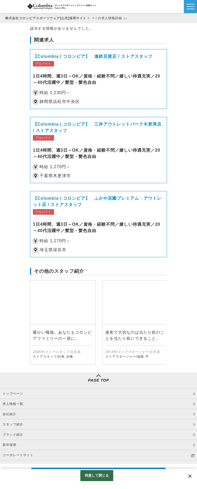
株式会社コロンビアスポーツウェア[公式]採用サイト (45, 18)
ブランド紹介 (13, 434)
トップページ (13, 393)
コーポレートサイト (18, 455)
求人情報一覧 (13, 404)
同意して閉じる (97, 475)
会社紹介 (9, 414)
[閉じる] (190, 476)
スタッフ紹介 (13, 424)
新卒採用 (9, 445)
